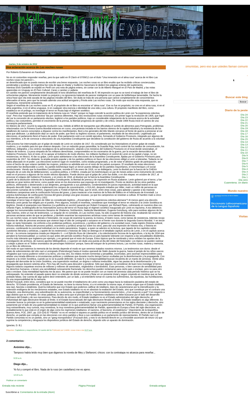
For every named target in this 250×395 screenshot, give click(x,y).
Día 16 (244, 136)
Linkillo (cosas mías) (65, 19)
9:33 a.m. (18, 358)
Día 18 (244, 131)
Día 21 (244, 122)
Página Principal (87, 385)
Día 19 (244, 128)
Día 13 (244, 144)
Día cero (243, 179)
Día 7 (245, 160)
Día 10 (244, 152)
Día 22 (244, 120)
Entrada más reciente (13, 385)
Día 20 (244, 125)
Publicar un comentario (16, 380)
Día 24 (244, 114)
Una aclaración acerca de (34, 67)
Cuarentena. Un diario (236, 182)
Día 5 (245, 166)
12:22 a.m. (18, 375)
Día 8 (245, 158)
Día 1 (245, 177)
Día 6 (245, 163)
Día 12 (244, 147)
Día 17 (244, 133)
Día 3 (245, 171)
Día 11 (244, 150)
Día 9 (245, 155)
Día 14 (244, 141)
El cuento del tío (45, 330)
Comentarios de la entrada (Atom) (37, 392)
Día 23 (244, 117)
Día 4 (245, 169)
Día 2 (245, 174)
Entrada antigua (158, 385)
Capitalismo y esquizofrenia (26, 330)
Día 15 (244, 139)
